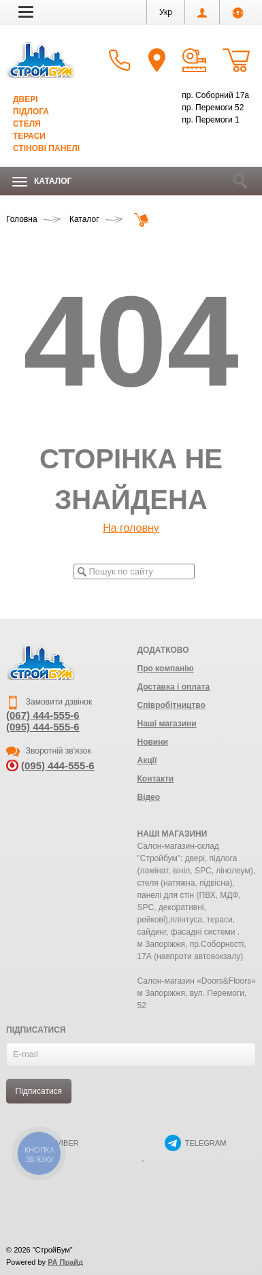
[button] (26, 11)
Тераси (29, 136)
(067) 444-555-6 (43, 715)
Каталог (41, 181)
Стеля (27, 124)
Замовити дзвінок (49, 702)
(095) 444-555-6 (43, 726)
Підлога (31, 111)
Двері (25, 99)
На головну (131, 528)
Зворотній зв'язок (48, 751)
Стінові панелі (46, 148)
